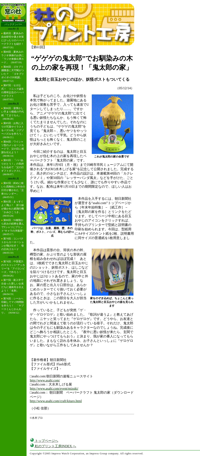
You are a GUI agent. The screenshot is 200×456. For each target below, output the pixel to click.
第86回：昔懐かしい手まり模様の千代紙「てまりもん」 (12, 112)
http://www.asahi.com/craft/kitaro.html (56, 401)
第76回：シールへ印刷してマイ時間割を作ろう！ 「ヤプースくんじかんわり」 (12, 305)
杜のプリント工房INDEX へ (53, 446)
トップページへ (44, 440)
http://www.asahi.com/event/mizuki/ (54, 388)
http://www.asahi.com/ (45, 380)
